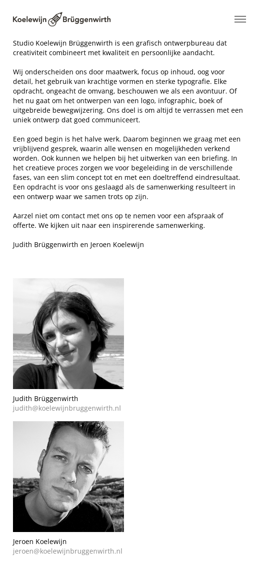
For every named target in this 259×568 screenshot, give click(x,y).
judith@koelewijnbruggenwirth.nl (67, 408)
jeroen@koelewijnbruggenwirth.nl (68, 551)
